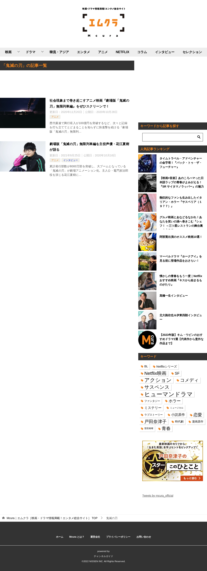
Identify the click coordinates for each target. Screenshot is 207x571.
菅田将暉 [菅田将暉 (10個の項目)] (148, 428)
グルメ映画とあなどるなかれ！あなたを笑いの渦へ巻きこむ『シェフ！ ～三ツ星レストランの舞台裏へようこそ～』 (181, 222)
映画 (8, 52)
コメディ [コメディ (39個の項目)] (189, 380)
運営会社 (95, 536)
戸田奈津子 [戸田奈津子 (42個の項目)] (155, 421)
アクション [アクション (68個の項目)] (158, 380)
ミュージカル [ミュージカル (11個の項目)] (176, 408)
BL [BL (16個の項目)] (146, 366)
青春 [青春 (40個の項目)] (166, 428)
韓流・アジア (59, 52)
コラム (142, 52)
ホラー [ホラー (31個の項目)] (175, 401)
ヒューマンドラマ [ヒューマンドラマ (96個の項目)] (168, 394)
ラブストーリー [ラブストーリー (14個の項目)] (153, 414)
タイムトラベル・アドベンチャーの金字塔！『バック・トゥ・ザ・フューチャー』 (180, 163)
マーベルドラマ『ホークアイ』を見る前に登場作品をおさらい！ (180, 258)
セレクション (192, 52)
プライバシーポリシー (118, 536)
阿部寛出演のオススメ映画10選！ (180, 236)
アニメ (103, 52)
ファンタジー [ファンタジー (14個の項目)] (152, 400)
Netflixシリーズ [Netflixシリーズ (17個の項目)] (166, 366)
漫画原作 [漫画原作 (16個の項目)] (197, 421)
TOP (52, 518)
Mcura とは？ (76, 536)
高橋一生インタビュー (173, 295)
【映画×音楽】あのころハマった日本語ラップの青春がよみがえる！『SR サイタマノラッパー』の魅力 (181, 182)
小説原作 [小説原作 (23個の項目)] (178, 415)
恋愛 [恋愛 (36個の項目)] (197, 414)
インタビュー (164, 52)
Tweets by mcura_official (157, 495)
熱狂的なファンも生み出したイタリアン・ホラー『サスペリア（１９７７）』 (180, 202)
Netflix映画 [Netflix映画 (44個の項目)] (155, 373)
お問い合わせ (143, 536)
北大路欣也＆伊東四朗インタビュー (180, 317)
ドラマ (30, 52)
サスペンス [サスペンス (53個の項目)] (157, 387)
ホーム (59, 536)
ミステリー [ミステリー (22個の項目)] (153, 408)
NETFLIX (122, 52)
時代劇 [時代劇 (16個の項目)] (179, 421)
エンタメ (83, 52)
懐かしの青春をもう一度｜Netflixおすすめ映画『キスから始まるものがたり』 (180, 280)
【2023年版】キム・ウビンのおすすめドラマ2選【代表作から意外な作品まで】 (181, 339)
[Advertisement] (67, 84)
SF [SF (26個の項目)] (177, 373)
